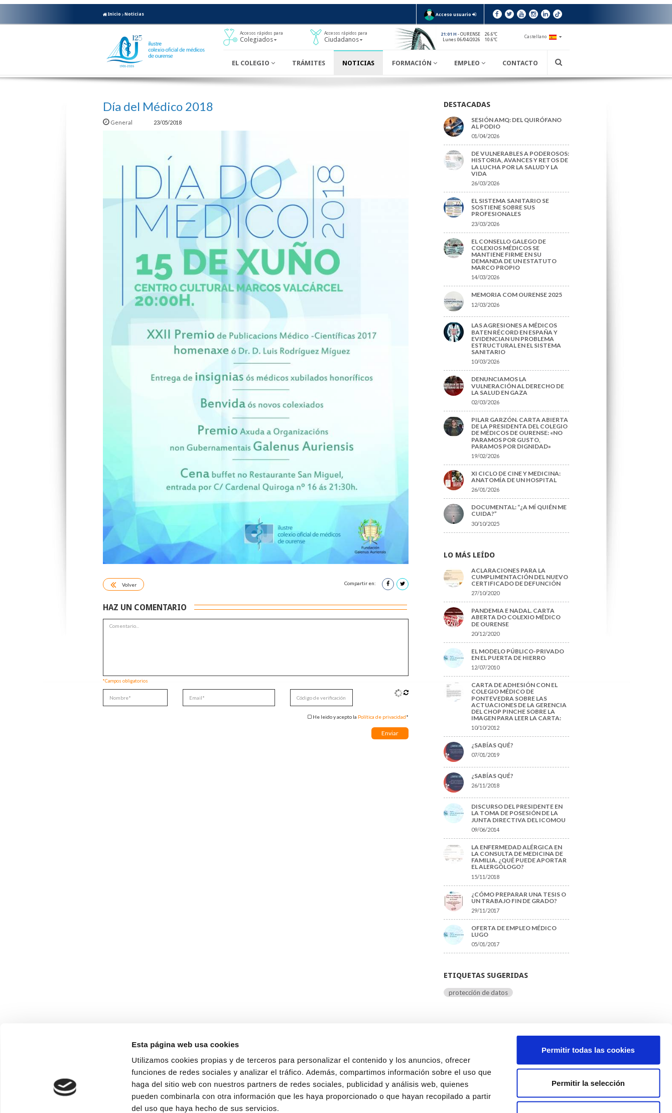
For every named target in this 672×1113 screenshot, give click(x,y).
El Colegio (253, 63)
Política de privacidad (382, 717)
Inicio (112, 14)
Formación (414, 63)
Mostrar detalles (539, 1093)
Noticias (134, 14)
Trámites (308, 63)
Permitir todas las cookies (588, 981)
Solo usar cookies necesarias (588, 1047)
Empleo (469, 63)
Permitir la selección (588, 1014)
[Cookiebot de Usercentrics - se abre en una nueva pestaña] (65, 1093)
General (118, 122)
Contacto (520, 63)
